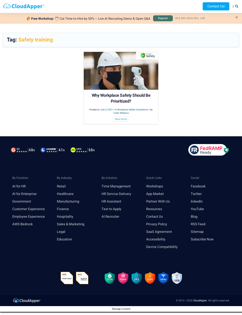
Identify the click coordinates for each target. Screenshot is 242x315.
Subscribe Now (202, 239)
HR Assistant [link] (111, 201)
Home (75, 6)
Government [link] (21, 201)
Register (163, 18)
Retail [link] (61, 186)
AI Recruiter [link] (110, 216)
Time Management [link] (116, 186)
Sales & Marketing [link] (70, 224)
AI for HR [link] (19, 186)
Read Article (121, 119)
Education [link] (64, 239)
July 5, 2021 (106, 109)
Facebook (198, 186)
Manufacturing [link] (68, 201)
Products (92, 6)
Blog (171, 6)
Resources (155, 6)
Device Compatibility (162, 247)
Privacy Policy (156, 224)
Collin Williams (121, 113)
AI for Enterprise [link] (24, 193)
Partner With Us (158, 201)
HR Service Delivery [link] (116, 193)
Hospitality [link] (65, 216)
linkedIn (197, 201)
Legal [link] (61, 231)
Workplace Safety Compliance (132, 109)
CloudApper (200, 301)
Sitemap (197, 231)
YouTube (197, 209)
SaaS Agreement (159, 231)
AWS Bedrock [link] (22, 224)
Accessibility (155, 239)
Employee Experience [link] (28, 216)
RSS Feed (198, 224)
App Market (155, 193)
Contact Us (216, 6)
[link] (26, 300)
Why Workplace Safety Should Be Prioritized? (121, 98)
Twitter (196, 193)
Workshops (154, 186)
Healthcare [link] (65, 193)
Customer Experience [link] (28, 209)
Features (134, 6)
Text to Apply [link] (111, 209)
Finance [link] (63, 209)
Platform (113, 6)
